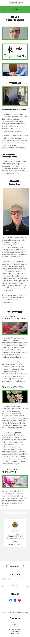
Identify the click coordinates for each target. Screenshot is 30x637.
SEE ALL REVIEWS (13, 566)
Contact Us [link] (15, 627)
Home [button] (15, 622)
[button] (3, 9)
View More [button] (15, 541)
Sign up (10, 585)
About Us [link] (15, 625)
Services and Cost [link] (15, 629)
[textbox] (15, 579)
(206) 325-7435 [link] (15, 9)
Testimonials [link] (15, 631)
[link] (15, 18)
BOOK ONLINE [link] (14, 633)
